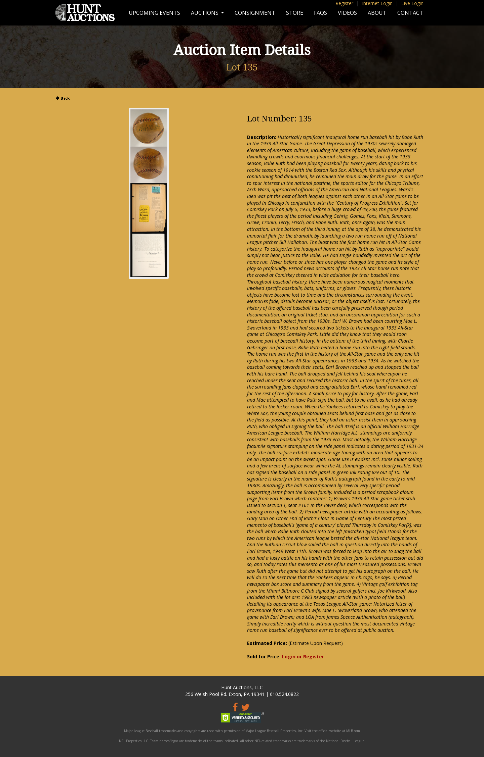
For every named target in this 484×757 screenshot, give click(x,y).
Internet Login (377, 3)
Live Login (412, 3)
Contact (410, 12)
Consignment (255, 12)
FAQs (320, 12)
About (377, 12)
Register (344, 3)
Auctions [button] (205, 12)
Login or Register (303, 656)
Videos (347, 12)
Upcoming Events (154, 12)
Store (294, 12)
